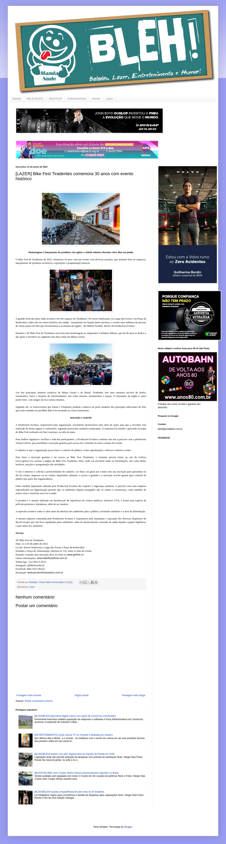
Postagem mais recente (29, 695)
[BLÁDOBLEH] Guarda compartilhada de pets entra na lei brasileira (69, 791)
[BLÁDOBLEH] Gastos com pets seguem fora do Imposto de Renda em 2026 (74, 754)
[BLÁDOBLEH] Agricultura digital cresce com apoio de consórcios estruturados (75, 716)
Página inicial (81, 695)
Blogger (128, 826)
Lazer (109, 98)
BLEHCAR (55, 98)
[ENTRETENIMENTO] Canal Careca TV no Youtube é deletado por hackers (73, 735)
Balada (16, 98)
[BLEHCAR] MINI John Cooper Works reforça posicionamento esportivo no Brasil (76, 773)
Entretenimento (77, 98)
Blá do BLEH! (35, 98)
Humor (96, 98)
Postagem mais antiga (133, 695)
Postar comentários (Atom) (39, 701)
